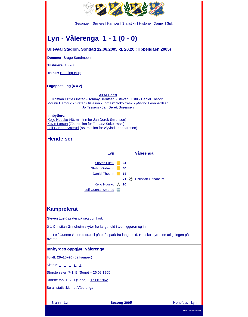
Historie (145, 23)
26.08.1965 (101, 272)
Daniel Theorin (152, 99)
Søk (170, 23)
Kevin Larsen (57, 124)
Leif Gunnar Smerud (63, 128)
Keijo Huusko (57, 120)
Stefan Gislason (87, 103)
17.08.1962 (99, 280)
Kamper (113, 23)
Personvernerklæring (192, 310)
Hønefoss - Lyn (185, 303)
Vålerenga (94, 249)
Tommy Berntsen (101, 99)
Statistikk (129, 23)
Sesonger (82, 23)
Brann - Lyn (60, 303)
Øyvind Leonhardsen (152, 103)
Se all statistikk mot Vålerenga (70, 288)
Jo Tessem (90, 107)
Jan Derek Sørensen (118, 107)
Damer (159, 23)
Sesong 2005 (121, 303)
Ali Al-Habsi (108, 95)
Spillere (98, 23)
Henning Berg (70, 73)
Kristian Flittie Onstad (68, 99)
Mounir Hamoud (59, 103)
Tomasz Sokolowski (118, 103)
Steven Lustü (128, 99)
